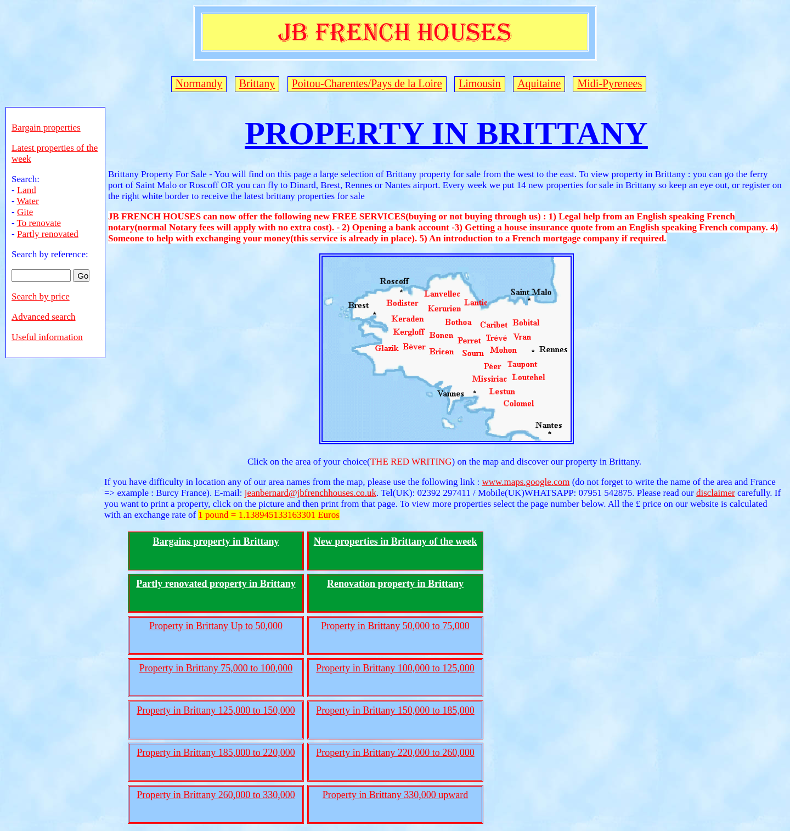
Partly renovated (47, 234)
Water (28, 201)
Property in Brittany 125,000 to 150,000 (216, 710)
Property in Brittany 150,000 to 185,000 (395, 710)
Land (26, 190)
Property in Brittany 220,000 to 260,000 (395, 752)
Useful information (47, 337)
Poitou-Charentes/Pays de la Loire (367, 83)
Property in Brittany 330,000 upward (395, 794)
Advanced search (44, 317)
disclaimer (715, 493)
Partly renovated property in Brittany (215, 583)
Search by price (41, 296)
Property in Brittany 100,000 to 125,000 (395, 668)
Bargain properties (46, 127)
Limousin (480, 83)
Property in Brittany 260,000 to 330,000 (216, 794)
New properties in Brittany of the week (395, 541)
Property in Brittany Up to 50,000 (216, 625)
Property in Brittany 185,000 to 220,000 (216, 752)
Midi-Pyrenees (609, 83)
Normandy (199, 83)
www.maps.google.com (525, 482)
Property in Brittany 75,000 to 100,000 (215, 668)
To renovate (39, 223)
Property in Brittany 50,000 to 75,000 (395, 625)
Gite (25, 212)
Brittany (257, 83)
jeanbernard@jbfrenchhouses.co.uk (310, 493)
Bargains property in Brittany (216, 541)
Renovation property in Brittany (395, 583)
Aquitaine (539, 83)
